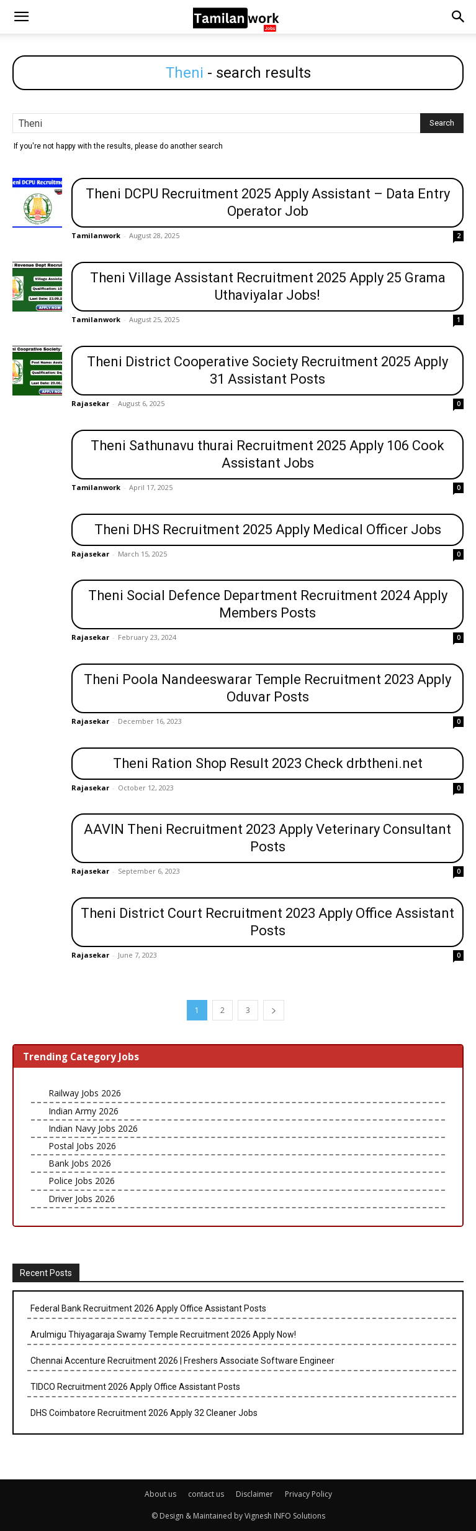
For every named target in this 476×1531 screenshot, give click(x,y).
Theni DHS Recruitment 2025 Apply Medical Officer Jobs (267, 529)
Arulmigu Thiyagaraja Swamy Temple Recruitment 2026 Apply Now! (163, 1334)
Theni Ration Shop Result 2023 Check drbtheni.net (268, 763)
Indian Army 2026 (83, 1111)
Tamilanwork (95, 235)
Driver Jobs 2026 (81, 1199)
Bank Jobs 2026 (79, 1163)
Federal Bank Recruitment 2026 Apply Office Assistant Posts (148, 1308)
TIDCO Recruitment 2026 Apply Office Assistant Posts (135, 1387)
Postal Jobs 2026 (82, 1146)
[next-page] (273, 1010)
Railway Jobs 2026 (84, 1093)
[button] (21, 17)
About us (160, 1494)
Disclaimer (254, 1494)
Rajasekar (90, 403)
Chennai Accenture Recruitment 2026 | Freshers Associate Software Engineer (182, 1361)
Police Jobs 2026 (81, 1180)
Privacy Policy (308, 1494)
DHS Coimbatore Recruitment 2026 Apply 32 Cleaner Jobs (144, 1413)
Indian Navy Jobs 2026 (93, 1128)
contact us (206, 1494)
